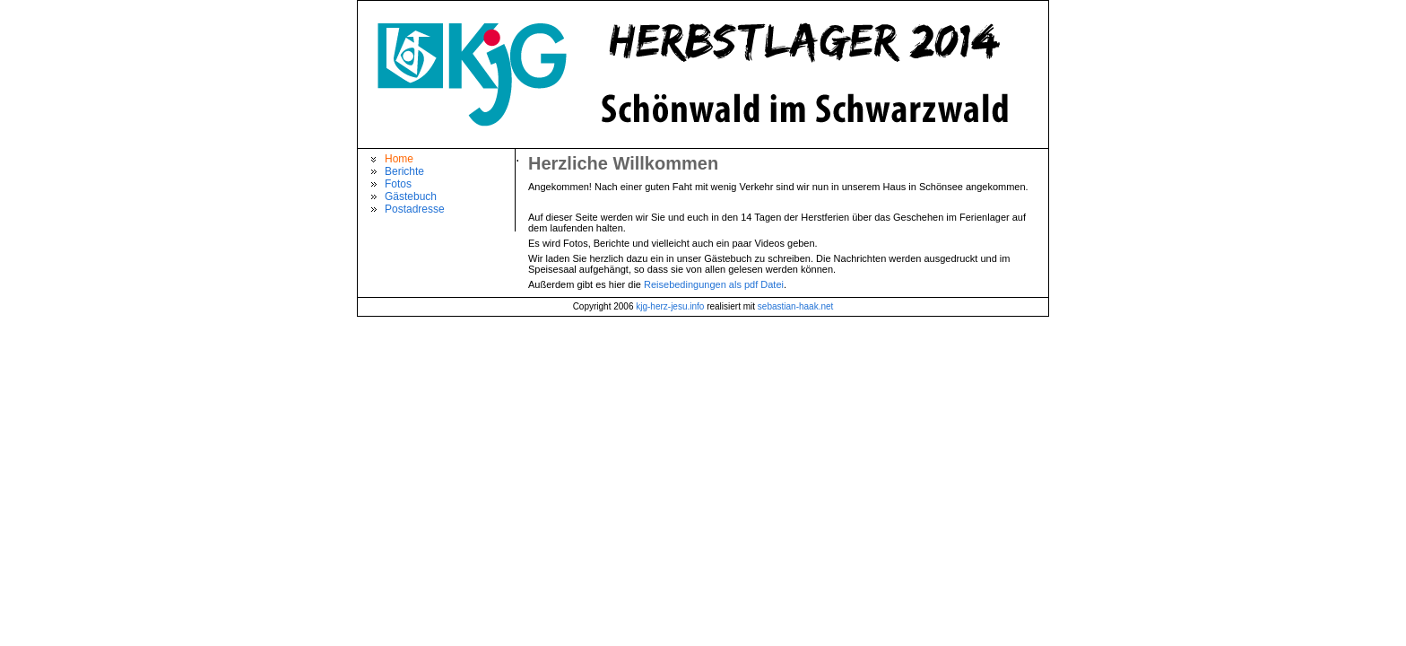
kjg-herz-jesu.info (670, 306)
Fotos (398, 184)
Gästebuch (411, 196)
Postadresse (415, 209)
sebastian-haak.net (796, 306)
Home (399, 159)
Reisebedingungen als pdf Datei (714, 284)
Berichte (404, 171)
